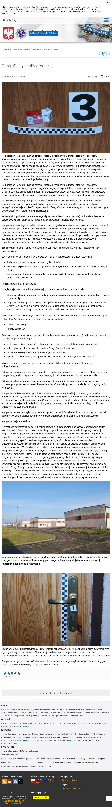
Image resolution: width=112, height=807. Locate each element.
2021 (36, 723)
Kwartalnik (15, 740)
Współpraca (19, 716)
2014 (80, 723)
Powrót (92, 76)
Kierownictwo (8, 709)
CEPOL (6, 740)
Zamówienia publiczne (9, 754)
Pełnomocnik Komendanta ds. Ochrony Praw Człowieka (25, 713)
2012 (93, 723)
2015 (74, 723)
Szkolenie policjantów (40, 709)
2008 (11, 726)
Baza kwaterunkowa (76, 709)
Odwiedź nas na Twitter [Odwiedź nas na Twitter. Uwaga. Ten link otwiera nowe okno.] (20, 781)
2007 (17, 726)
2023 (24, 723)
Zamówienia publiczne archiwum (49, 759)
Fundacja (80, 737)
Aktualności (6, 719)
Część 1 (55, 49)
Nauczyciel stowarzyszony (25, 766)
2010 (105, 723)
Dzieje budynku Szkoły (73, 713)
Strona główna (7, 49)
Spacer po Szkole (92, 713)
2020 (43, 723)
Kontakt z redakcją (69, 780)
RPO (22, 751)
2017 (61, 723)
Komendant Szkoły (10, 751)
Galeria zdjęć (8, 737)
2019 (49, 723)
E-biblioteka (7, 716)
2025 (11, 723)
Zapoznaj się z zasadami (13, 801)
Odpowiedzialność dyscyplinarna (91, 734)
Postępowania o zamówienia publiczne (18, 759)
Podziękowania (32, 716)
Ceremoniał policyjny (61, 740)
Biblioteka (105, 713)
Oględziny (27, 49)
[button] (106, 20)
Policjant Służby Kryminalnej (43, 734)
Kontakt (41, 762)
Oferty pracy (6, 762)
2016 (68, 723)
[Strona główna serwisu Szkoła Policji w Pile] (4, 20)
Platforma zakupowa (97, 759)
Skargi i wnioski (7, 747)
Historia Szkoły (56, 713)
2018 (55, 723)
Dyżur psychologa (10, 743)
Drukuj (105, 76)
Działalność (18, 49)
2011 (99, 723)
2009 (5, 726)
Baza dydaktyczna (58, 709)
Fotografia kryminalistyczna (41, 49)
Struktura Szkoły (22, 709)
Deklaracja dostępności (58, 716)
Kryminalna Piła (34, 740)
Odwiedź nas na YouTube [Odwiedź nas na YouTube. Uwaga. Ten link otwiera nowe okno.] (9, 781)
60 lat (88, 737)
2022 (30, 723)
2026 (5, 723)
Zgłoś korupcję (32, 751)
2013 (86, 723)
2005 (30, 726)
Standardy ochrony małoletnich (86, 762)
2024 (17, 723)
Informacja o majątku (94, 709)
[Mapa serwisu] (9, 20)
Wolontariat (55, 737)
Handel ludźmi (68, 737)
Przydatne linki (45, 766)
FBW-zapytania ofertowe (62, 762)
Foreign (44, 716)
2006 (24, 726)
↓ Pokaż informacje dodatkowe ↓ (56, 693)
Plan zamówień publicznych (76, 759)
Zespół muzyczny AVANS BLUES (85, 740)
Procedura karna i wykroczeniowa (16, 734)
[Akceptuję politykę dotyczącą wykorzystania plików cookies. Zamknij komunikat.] (107, 2)
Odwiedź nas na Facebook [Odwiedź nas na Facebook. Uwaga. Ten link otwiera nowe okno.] (15, 781)
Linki (24, 740)
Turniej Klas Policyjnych (66, 734)
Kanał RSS (4, 781)
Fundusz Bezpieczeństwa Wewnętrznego (32, 737)
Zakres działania (76, 716)
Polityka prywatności (12, 803)
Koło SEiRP (97, 737)
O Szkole (4, 705)
